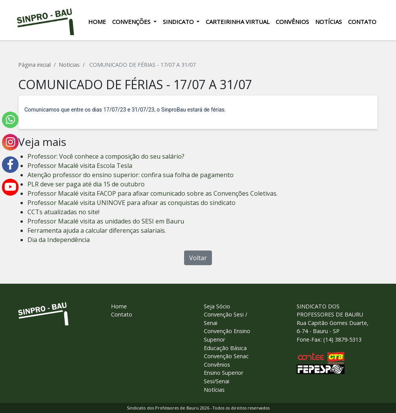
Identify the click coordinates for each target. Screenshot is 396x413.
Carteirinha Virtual (236, 21)
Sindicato (177, 21)
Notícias (327, 21)
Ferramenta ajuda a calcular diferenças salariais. (96, 230)
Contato (360, 21)
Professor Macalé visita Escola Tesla (79, 165)
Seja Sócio (217, 306)
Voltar (198, 258)
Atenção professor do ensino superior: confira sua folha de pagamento (130, 175)
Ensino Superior (223, 372)
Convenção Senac (226, 356)
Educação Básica (225, 348)
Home (95, 21)
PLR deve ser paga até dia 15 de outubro (86, 184)
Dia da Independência (58, 239)
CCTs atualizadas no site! (63, 212)
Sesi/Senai (216, 381)
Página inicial (34, 64)
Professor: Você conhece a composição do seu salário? (105, 156)
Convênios (290, 21)
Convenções (130, 21)
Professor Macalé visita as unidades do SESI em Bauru (105, 221)
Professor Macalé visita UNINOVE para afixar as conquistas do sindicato (131, 202)
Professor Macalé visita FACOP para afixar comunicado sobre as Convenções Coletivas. (152, 193)
